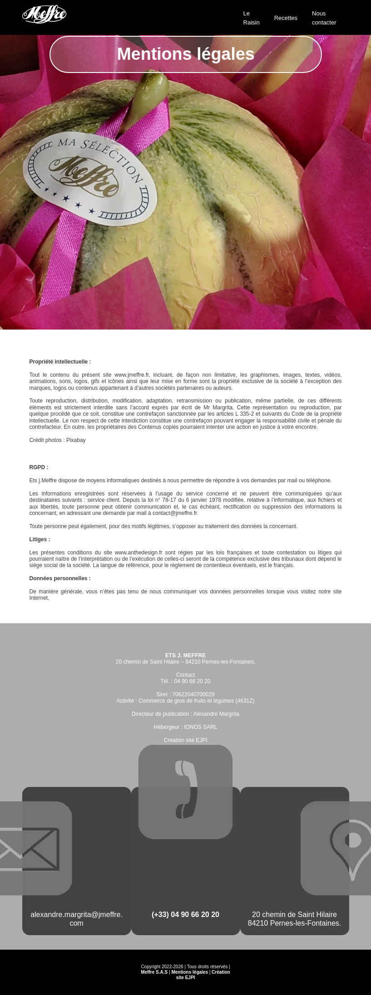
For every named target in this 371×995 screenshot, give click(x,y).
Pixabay (76, 440)
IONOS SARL (200, 727)
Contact (185, 675)
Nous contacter (324, 18)
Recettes (285, 18)
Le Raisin (251, 18)
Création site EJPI (185, 740)
